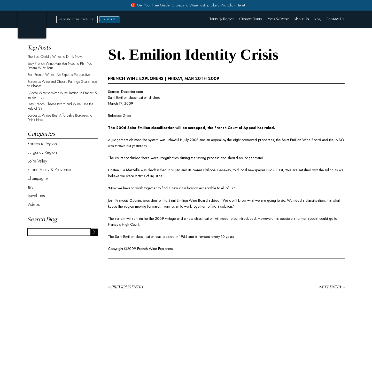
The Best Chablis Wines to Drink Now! (55, 56)
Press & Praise (278, 19)
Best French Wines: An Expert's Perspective (58, 74)
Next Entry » (332, 287)
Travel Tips (36, 196)
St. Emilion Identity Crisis (193, 54)
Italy (30, 187)
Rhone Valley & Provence (49, 170)
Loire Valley (37, 161)
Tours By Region (221, 19)
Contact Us (335, 19)
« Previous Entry (125, 287)
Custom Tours (250, 19)
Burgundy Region (42, 152)
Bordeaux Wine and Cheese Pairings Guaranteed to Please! (62, 83)
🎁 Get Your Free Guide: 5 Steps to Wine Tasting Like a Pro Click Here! (188, 5)
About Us (301, 19)
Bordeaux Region (42, 144)
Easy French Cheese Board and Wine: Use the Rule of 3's (60, 106)
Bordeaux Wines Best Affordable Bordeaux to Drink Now (59, 117)
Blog (317, 19)
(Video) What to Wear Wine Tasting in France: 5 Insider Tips (62, 95)
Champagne (37, 178)
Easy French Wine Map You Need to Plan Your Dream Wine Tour (60, 65)
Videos (33, 204)
